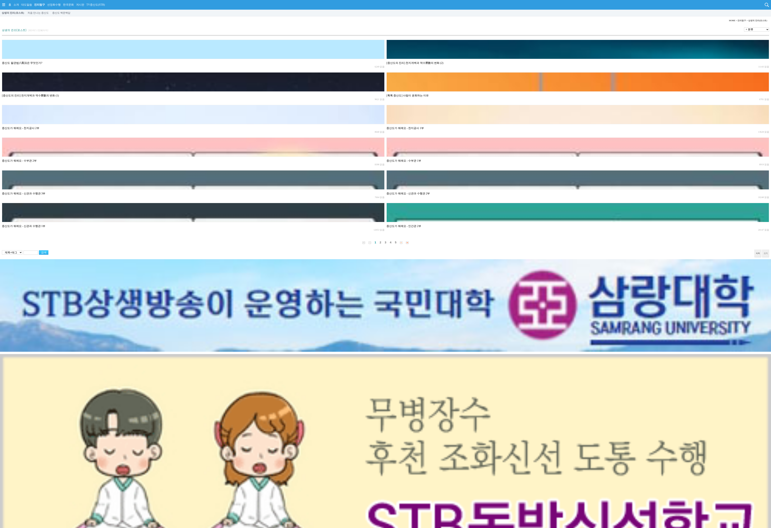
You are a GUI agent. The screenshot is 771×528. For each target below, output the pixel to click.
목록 (758, 253)
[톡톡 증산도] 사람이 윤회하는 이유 (407, 95)
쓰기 (766, 253)
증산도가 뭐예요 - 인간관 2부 (403, 226)
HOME (732, 20)
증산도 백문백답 (61, 12)
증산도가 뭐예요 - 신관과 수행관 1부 (23, 226)
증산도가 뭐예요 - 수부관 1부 (403, 160)
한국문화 (68, 4)
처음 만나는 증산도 (38, 12)
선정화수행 (54, 4)
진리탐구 (39, 4)
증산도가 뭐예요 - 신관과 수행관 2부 (408, 193)
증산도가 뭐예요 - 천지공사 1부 (405, 128)
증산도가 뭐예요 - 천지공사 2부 (20, 128)
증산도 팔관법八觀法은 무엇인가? (22, 63)
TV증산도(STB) (95, 4)
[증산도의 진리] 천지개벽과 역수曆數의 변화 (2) (414, 63)
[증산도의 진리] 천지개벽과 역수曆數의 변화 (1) (30, 95)
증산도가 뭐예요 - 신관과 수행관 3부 (23, 193)
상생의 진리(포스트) (13, 12)
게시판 (80, 4)
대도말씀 (26, 4)
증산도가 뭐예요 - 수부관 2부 (19, 160)
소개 (16, 4)
